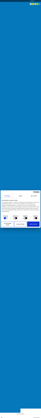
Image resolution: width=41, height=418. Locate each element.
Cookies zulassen (33, 224)
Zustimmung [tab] (7, 195)
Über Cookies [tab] (34, 195)
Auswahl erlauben (20, 224)
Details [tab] (20, 195)
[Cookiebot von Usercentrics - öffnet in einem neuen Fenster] (34, 192)
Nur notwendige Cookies (7, 224)
